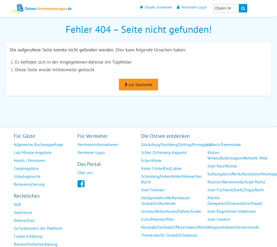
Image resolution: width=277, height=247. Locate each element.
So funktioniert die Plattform (38, 228)
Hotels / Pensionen (29, 160)
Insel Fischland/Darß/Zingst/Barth (235, 189)
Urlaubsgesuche (27, 176)
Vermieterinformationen (97, 144)
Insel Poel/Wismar (222, 166)
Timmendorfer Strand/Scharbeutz (169, 235)
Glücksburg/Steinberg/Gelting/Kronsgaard (176, 144)
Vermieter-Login (192, 7)
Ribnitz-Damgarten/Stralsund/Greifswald (234, 200)
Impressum (23, 212)
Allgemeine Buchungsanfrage (38, 144)
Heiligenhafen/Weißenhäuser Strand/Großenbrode (165, 200)
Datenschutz (24, 220)
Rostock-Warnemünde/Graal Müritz (236, 181)
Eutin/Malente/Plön (157, 219)
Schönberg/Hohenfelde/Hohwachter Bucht (171, 179)
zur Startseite (138, 84)
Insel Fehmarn (153, 189)
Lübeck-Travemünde (224, 144)
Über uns (85, 172)
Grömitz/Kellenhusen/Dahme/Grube (171, 211)
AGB (17, 204)
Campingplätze (26, 168)
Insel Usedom (218, 219)
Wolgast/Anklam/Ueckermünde (233, 227)
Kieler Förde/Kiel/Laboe (161, 168)
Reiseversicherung (29, 184)
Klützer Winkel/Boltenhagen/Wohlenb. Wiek (237, 155)
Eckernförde (151, 160)
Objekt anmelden (156, 7)
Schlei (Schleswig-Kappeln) (164, 152)
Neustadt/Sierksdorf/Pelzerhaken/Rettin (174, 227)
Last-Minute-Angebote (33, 152)
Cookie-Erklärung (28, 236)
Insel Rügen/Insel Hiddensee (231, 211)
